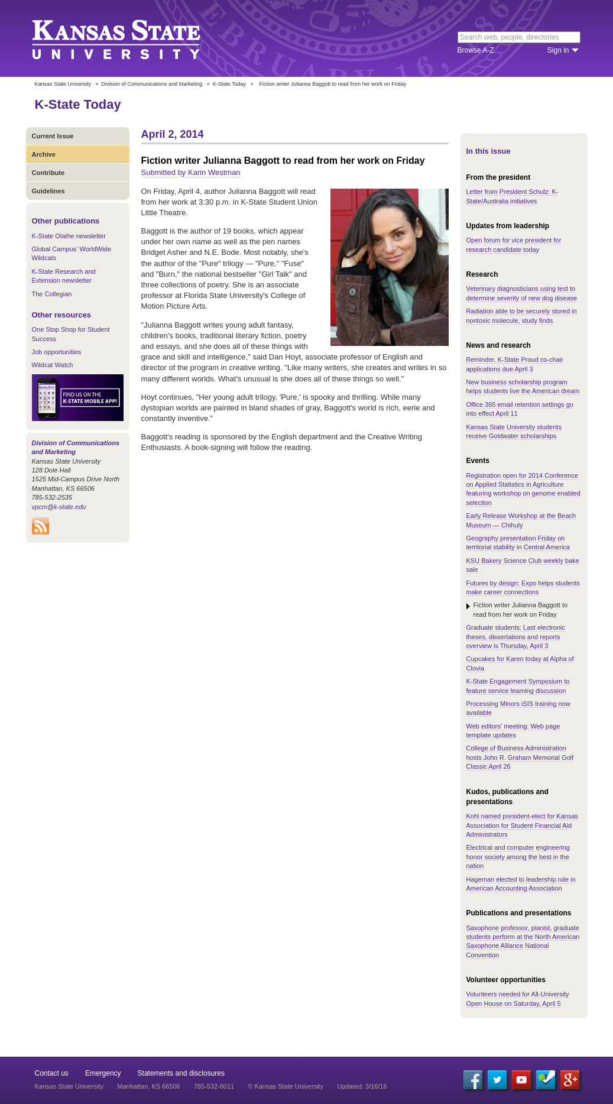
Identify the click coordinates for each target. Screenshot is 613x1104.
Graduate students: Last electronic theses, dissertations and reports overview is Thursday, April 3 (516, 636)
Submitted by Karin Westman (191, 172)
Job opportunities (57, 351)
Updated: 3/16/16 (362, 1086)
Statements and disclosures (181, 1073)
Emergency (103, 1073)
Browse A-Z (476, 50)
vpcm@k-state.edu (59, 506)
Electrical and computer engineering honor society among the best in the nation (518, 856)
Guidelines (48, 191)
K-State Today (229, 84)
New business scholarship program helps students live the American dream (523, 386)
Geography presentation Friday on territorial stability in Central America (518, 543)
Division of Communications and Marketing (152, 84)
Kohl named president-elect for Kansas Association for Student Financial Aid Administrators (522, 825)
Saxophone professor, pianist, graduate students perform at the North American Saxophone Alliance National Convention (523, 941)
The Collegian (52, 293)
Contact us (52, 1073)
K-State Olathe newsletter (69, 235)
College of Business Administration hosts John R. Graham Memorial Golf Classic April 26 (520, 757)
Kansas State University (131, 38)
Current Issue (53, 136)
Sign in (558, 50)
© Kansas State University (285, 1086)
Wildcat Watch (52, 364)
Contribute (48, 172)
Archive (44, 154)
